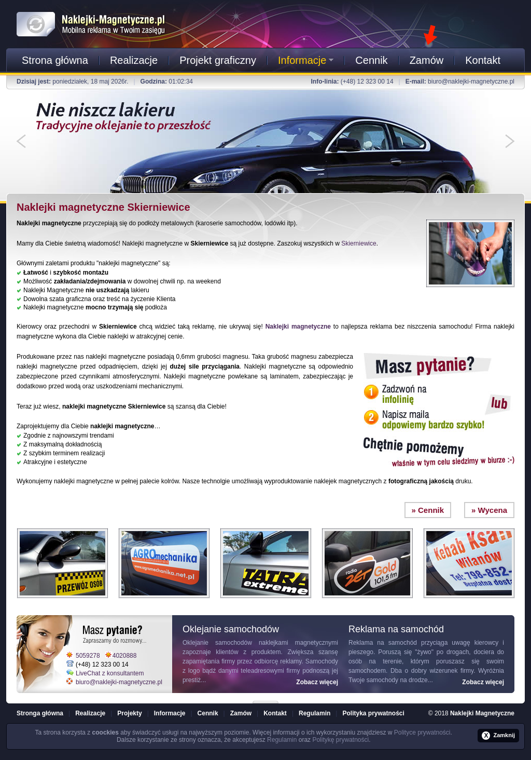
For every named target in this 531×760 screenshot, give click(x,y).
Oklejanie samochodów (217, 642)
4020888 (125, 655)
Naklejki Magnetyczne (482, 713)
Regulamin (314, 713)
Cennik (371, 60)
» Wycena (489, 510)
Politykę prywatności (340, 739)
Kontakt (482, 60)
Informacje (305, 60)
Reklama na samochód (382, 642)
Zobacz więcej (317, 682)
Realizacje (134, 60)
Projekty (129, 713)
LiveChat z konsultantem (110, 673)
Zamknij (498, 735)
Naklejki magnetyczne (298, 326)
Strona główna (55, 60)
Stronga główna (40, 713)
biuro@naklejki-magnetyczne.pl (471, 81)
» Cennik (428, 510)
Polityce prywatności (422, 732)
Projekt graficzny (217, 60)
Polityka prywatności (373, 713)
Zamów (427, 60)
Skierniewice (358, 243)
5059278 (88, 655)
